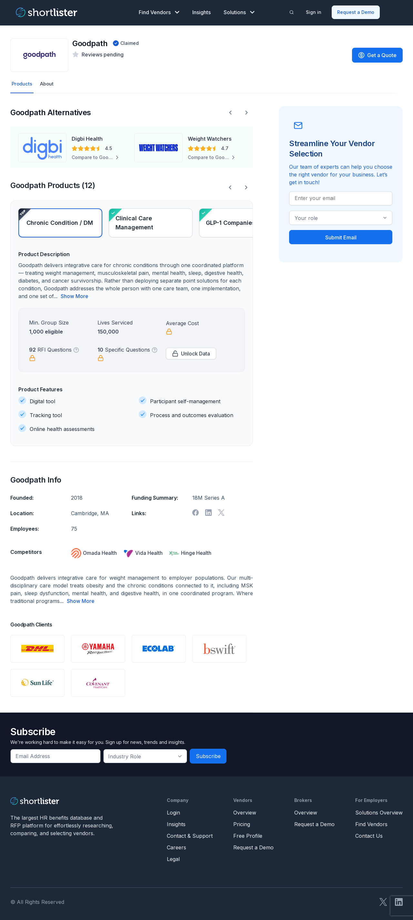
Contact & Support (190, 834)
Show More (74, 295)
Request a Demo (356, 11)
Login (173, 811)
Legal (173, 858)
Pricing (241, 823)
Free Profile (247, 834)
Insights (201, 11)
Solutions (239, 11)
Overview (244, 811)
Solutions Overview (379, 811)
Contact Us (369, 834)
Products (22, 83)
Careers (176, 846)
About (48, 83)
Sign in (314, 11)
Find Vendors (159, 11)
